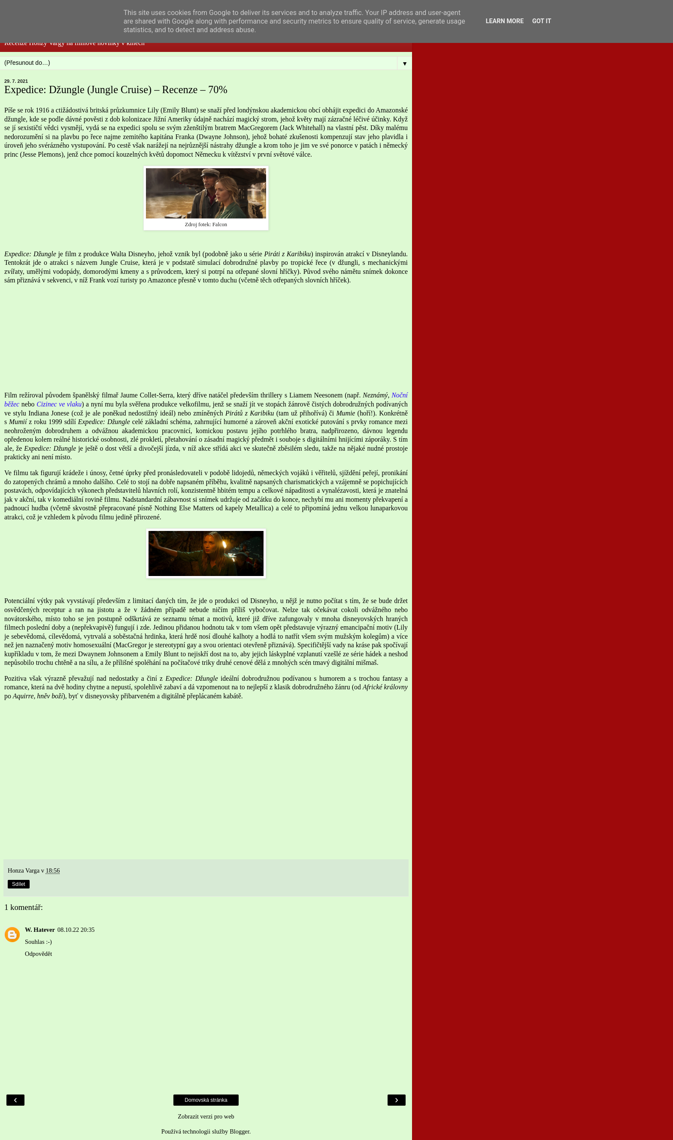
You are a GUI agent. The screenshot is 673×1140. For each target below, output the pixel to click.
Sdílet (18, 884)
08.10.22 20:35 (76, 929)
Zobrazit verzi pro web (206, 1116)
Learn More (505, 21)
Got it (541, 21)
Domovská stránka (206, 1100)
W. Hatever (40, 929)
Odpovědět (38, 953)
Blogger (239, 1131)
